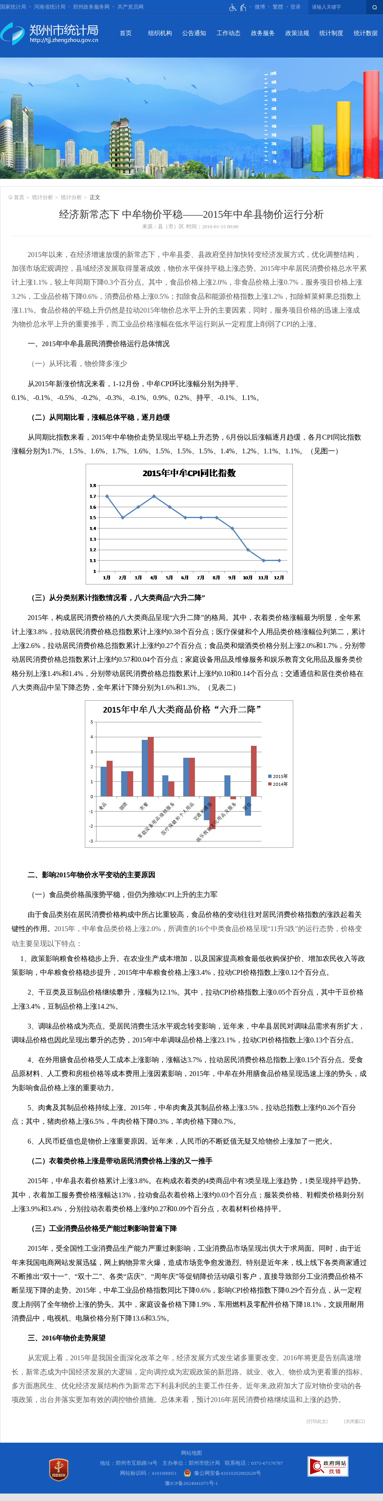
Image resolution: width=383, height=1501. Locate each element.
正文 (95, 197)
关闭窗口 (355, 1421)
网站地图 (191, 1453)
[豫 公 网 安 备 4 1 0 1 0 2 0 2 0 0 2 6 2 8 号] (222, 1473)
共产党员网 (130, 7)
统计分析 (42, 197)
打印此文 (317, 1421)
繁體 (278, 7)
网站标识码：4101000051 (148, 1473)
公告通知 (194, 33)
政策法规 (297, 33)
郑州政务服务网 (91, 7)
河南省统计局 (49, 7)
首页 (126, 33)
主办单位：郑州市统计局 (191, 1463)
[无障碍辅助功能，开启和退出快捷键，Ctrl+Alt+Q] (238, 7)
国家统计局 (13, 7)
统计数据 (366, 33)
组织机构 (160, 33)
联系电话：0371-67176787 (254, 1463)
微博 (260, 7)
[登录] (295, 7)
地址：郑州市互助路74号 (128, 1463)
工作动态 (228, 33)
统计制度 (331, 33)
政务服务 (263, 33)
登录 (295, 7)
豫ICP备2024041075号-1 (191, 1483)
